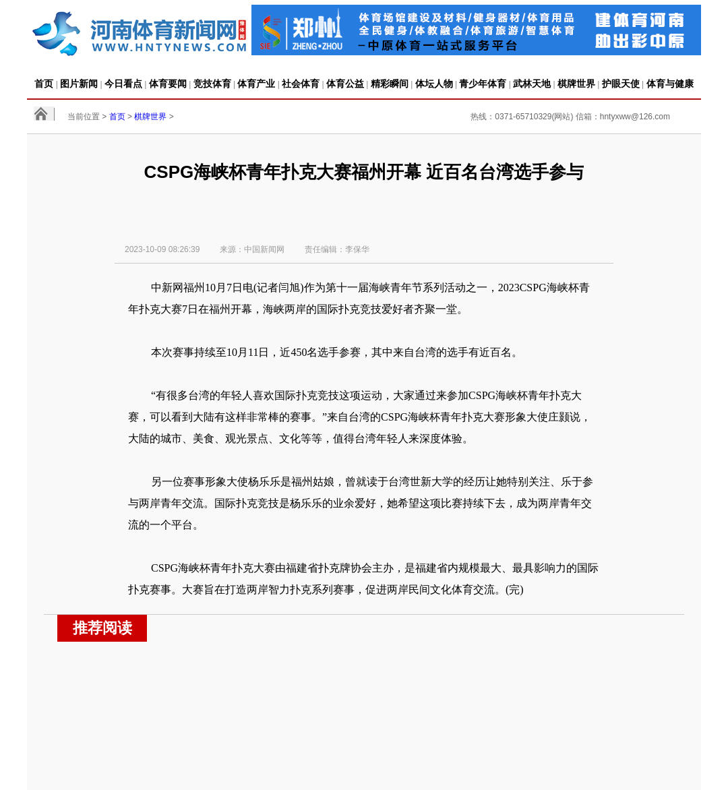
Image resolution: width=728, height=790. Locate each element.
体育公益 (345, 83)
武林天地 (532, 83)
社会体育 (301, 83)
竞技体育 (212, 83)
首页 (43, 83)
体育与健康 (670, 83)
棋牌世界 (576, 83)
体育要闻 (168, 83)
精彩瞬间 (389, 83)
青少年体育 (482, 83)
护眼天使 (621, 83)
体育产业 (256, 83)
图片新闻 (79, 83)
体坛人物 (434, 83)
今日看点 (123, 83)
